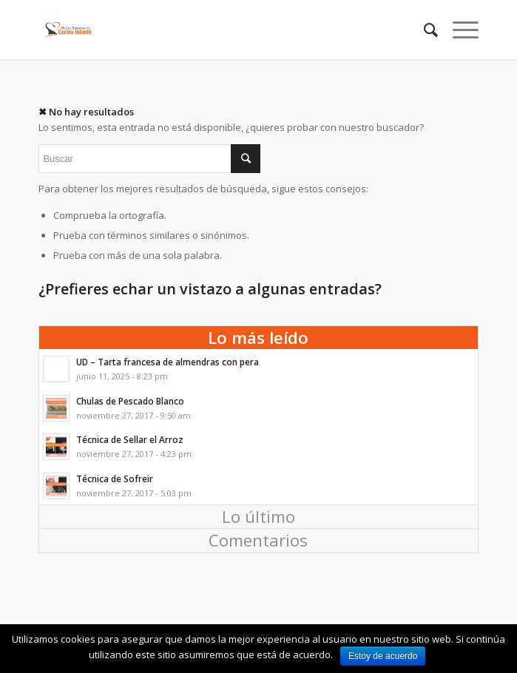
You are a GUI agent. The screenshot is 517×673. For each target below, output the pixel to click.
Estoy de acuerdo (382, 656)
